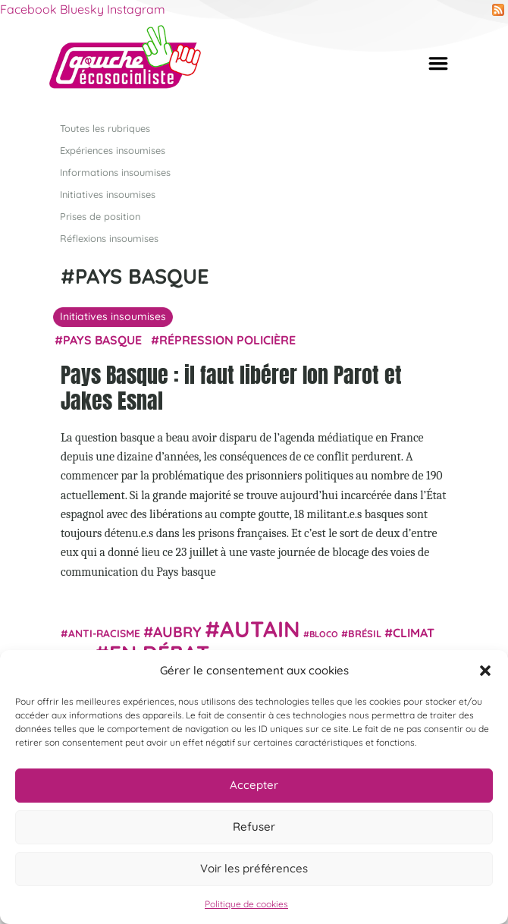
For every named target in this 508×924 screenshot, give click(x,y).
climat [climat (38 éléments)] (413, 632)
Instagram (136, 9)
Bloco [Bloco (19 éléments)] (323, 634)
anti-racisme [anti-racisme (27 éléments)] (104, 633)
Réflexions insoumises (109, 238)
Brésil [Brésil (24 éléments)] (364, 633)
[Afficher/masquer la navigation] (438, 63)
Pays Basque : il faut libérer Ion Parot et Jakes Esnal (231, 387)
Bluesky (82, 9)
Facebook (28, 9)
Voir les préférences (254, 868)
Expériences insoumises (112, 149)
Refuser (254, 826)
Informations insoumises (115, 171)
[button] (485, 670)
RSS (498, 10)
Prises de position (100, 216)
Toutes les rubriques (105, 127)
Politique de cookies (246, 904)
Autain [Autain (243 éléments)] (260, 629)
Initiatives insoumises (107, 193)
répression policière (227, 339)
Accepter (254, 785)
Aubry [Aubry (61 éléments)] (177, 632)
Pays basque (102, 339)
